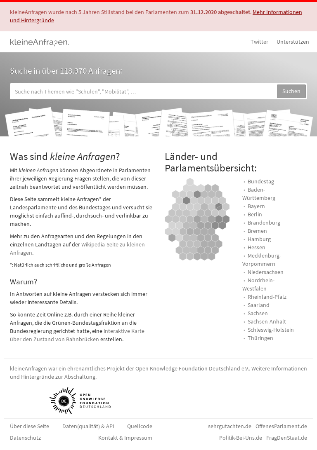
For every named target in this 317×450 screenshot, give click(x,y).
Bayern (256, 206)
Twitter (259, 41)
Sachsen (258, 313)
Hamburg (259, 239)
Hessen (256, 247)
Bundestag (261, 181)
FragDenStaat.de (286, 437)
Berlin (255, 214)
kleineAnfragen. (40, 41)
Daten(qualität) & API (88, 426)
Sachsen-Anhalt (267, 321)
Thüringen (260, 338)
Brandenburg (264, 222)
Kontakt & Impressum (125, 437)
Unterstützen (293, 41)
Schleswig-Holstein (271, 329)
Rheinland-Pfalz (267, 296)
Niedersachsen (266, 272)
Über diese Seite (29, 426)
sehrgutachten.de (229, 426)
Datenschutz (25, 437)
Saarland (259, 305)
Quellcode (139, 426)
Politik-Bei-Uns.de (240, 437)
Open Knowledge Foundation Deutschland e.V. (192, 368)
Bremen (257, 230)
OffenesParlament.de (281, 426)
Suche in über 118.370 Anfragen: (66, 70)
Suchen (291, 91)
